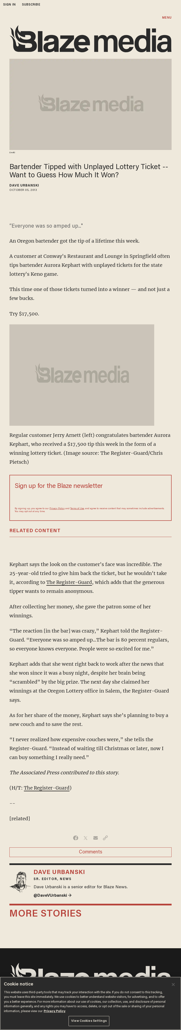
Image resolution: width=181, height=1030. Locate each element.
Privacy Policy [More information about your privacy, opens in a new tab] (54, 1011)
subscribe (31, 4)
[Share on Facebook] (75, 837)
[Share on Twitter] (85, 837)
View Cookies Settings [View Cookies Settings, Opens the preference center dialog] (89, 1021)
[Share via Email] (95, 837)
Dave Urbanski (24, 185)
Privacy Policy (57, 509)
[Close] (173, 984)
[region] (90, 1003)
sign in (9, 4)
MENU (166, 17)
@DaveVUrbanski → (54, 896)
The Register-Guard (70, 582)
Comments (90, 852)
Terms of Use (77, 509)
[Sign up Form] (90, 498)
